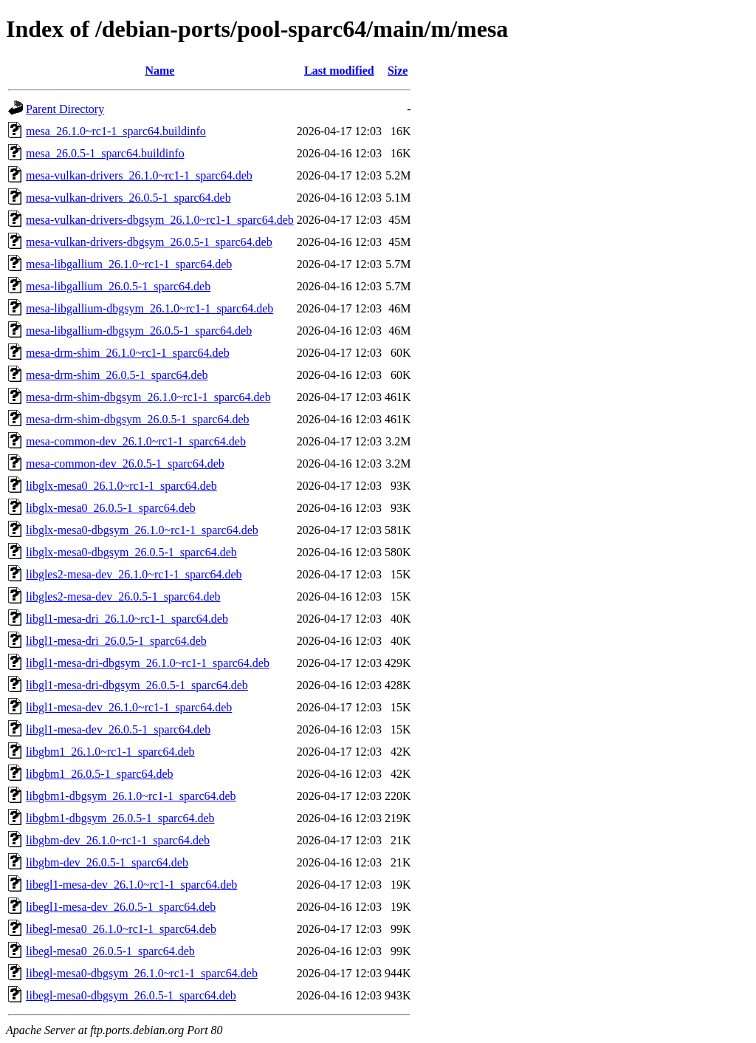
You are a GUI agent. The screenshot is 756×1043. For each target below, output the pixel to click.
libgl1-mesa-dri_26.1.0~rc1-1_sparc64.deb (127, 618)
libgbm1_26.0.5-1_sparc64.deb (99, 773)
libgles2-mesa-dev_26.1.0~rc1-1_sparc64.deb (134, 574)
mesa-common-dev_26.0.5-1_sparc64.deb (125, 463)
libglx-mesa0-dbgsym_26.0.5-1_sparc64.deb (131, 552)
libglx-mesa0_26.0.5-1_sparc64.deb (111, 508)
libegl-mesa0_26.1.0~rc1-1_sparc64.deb (121, 929)
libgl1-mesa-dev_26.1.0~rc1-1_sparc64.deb (129, 707)
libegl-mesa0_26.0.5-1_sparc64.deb (110, 951)
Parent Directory (65, 109)
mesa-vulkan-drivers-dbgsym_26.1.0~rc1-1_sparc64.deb (160, 219)
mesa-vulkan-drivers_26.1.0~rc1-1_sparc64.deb (139, 175)
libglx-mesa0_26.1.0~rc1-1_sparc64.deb (121, 485)
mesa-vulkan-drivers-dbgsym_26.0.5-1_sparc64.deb (149, 242)
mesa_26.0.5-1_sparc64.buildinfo (105, 153)
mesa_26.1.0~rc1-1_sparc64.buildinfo (116, 131)
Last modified (339, 70)
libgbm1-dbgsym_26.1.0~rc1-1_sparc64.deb (131, 796)
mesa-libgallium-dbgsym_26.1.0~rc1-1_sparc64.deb (149, 308)
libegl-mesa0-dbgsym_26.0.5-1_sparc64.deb (131, 995)
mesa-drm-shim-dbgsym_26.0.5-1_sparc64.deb (138, 419)
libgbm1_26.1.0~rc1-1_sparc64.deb (110, 751)
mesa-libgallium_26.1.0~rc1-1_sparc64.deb (129, 264)
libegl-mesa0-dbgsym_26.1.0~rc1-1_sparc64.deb (142, 973)
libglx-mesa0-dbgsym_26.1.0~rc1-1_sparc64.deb (142, 530)
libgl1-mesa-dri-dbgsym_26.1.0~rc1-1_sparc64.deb (147, 663)
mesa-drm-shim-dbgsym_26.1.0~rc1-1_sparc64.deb (148, 397)
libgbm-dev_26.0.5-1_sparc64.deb (107, 862)
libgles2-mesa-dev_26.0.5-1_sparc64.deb (123, 596)
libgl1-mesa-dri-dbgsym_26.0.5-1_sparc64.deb (137, 685)
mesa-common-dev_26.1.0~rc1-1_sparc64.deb (136, 441)
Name (159, 70)
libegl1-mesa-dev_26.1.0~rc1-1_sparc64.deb (131, 884)
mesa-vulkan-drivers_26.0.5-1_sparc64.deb (128, 197)
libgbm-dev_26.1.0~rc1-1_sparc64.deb (118, 840)
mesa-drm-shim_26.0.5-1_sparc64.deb (117, 375)
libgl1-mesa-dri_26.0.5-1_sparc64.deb (116, 641)
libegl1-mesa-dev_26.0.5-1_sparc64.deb (121, 906)
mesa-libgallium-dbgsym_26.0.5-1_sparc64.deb (139, 330)
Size (398, 70)
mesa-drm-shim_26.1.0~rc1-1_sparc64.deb (128, 352)
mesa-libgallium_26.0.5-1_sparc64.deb (118, 286)
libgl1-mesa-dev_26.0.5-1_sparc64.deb (118, 729)
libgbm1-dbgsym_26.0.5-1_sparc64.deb (120, 818)
